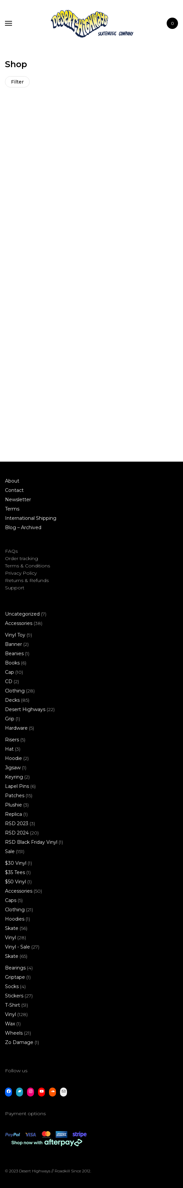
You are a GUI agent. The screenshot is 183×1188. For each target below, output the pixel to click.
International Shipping (30, 518)
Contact (14, 490)
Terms (12, 509)
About (12, 481)
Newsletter (18, 500)
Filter (17, 82)
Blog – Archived (23, 527)
